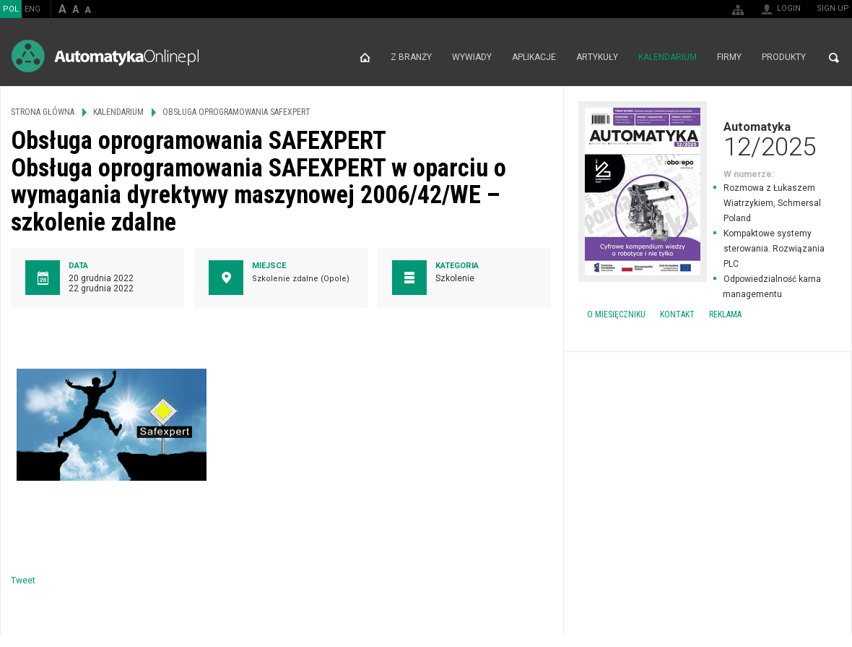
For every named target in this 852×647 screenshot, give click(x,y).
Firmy (729, 58)
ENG (32, 9)
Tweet (23, 580)
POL (11, 9)
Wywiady (472, 58)
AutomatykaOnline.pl (105, 56)
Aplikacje (534, 58)
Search (834, 57)
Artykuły (597, 58)
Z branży (411, 58)
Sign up (833, 8)
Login (789, 8)
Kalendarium (667, 58)
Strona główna (365, 57)
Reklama (725, 314)
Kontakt (677, 314)
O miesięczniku (616, 314)
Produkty (784, 58)
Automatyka (707, 139)
